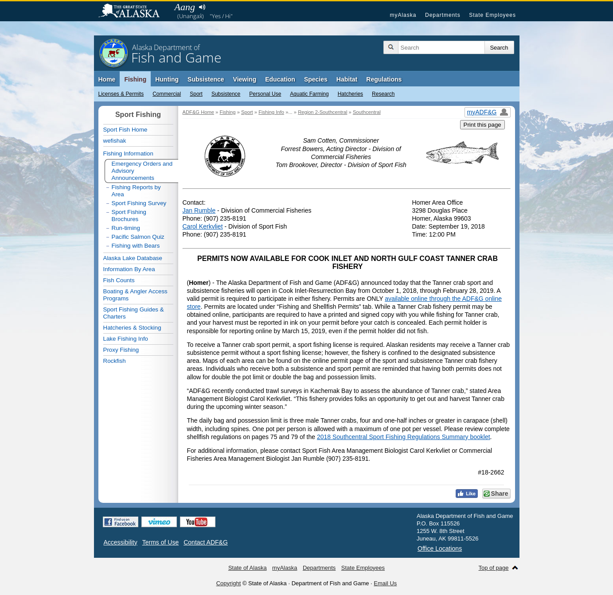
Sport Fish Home (125, 129)
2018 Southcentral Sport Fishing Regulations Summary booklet (403, 436)
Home (107, 79)
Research (383, 94)
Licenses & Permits (121, 94)
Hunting (167, 79)
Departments (443, 15)
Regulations (384, 79)
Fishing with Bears (136, 245)
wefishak (114, 140)
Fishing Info (271, 112)
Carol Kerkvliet (203, 226)
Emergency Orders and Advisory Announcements (142, 170)
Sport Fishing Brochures (129, 215)
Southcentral (367, 112)
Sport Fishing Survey (139, 203)
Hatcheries (350, 94)
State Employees (492, 15)
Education (280, 79)
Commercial (166, 94)
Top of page (494, 567)
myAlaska (403, 15)
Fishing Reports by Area (136, 191)
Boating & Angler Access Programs (135, 295)
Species (316, 79)
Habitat (346, 79)
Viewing (245, 79)
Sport (196, 94)
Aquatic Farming (309, 94)
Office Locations (440, 548)
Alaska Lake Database (132, 258)
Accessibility (120, 542)
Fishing (135, 79)
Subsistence (225, 94)
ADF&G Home (199, 112)
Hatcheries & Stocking (132, 327)
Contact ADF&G (206, 542)
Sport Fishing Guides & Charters (133, 313)
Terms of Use (160, 542)
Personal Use (265, 94)
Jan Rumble (199, 210)
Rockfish (114, 361)
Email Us (385, 583)
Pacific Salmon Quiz (138, 236)
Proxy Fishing (121, 349)
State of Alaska (133, 11)
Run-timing (126, 228)
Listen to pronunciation (202, 7)
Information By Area (129, 269)
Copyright (228, 583)
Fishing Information (128, 153)
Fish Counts (119, 280)
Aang (185, 6)
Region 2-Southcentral (322, 112)
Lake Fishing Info (125, 338)
